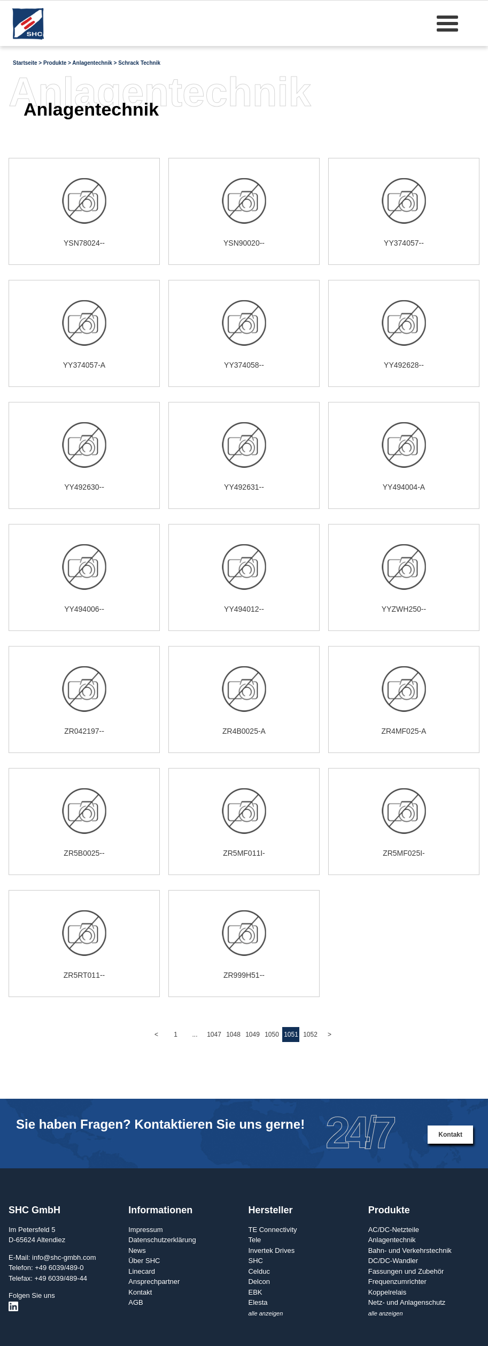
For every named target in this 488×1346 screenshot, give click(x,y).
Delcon (258, 1281)
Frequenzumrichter (397, 1281)
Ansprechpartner (154, 1281)
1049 (252, 1034)
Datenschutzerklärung (162, 1240)
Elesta (257, 1302)
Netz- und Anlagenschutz (407, 1302)
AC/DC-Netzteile (393, 1230)
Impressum (145, 1230)
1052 (310, 1034)
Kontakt (450, 1134)
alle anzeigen (265, 1313)
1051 (291, 1034)
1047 (214, 1034)
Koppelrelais (387, 1292)
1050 (272, 1034)
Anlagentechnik (392, 1240)
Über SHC (144, 1261)
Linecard (141, 1271)
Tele (254, 1240)
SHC (255, 1261)
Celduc (258, 1271)
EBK (255, 1292)
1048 (233, 1034)
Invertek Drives (271, 1250)
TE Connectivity (272, 1230)
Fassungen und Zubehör (406, 1271)
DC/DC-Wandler (393, 1261)
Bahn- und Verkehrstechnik (410, 1250)
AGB (135, 1302)
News (137, 1250)
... (194, 1034)
